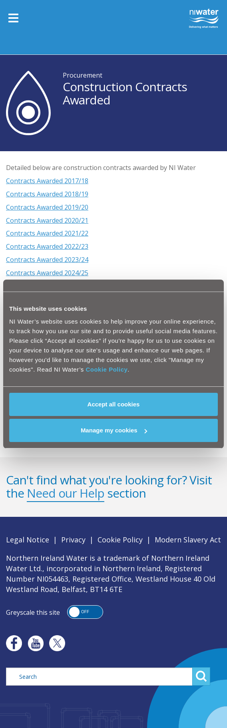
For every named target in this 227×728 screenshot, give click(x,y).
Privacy (73, 539)
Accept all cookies (114, 404)
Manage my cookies (114, 430)
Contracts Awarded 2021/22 (47, 233)
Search (201, 676)
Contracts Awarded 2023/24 (47, 259)
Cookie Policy (106, 369)
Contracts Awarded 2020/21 (47, 220)
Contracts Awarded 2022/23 (47, 246)
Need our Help (65, 493)
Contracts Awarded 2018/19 (47, 194)
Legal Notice (27, 539)
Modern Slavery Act (188, 539)
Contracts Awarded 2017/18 (47, 180)
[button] (85, 612)
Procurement (82, 75)
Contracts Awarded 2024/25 (47, 272)
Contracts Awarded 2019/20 (47, 207)
